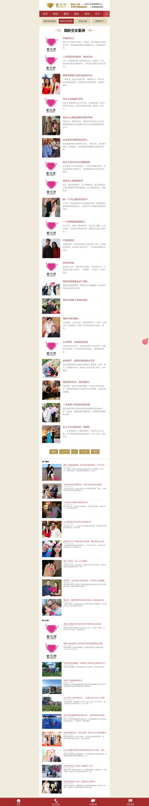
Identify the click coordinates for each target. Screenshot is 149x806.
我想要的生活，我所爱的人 (76, 382)
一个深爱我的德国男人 (74, 221)
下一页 (84, 452)
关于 (97, 14)
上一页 (64, 452)
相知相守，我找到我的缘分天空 (79, 360)
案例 (66, 14)
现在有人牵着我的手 (73, 180)
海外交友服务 (50, 21)
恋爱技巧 (99, 21)
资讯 (87, 14)
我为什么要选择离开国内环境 (77, 117)
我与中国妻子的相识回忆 (75, 300)
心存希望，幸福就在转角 (75, 342)
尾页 (95, 452)
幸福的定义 (68, 38)
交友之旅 (83, 21)
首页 (45, 14)
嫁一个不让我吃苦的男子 (75, 199)
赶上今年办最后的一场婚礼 (76, 427)
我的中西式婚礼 (71, 318)
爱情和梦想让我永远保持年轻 (77, 75)
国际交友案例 (66, 21)
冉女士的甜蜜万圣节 (73, 99)
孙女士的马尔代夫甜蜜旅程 (76, 162)
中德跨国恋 (68, 240)
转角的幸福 (68, 262)
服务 (76, 14)
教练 (55, 14)
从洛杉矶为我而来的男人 (75, 139)
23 (74, 452)
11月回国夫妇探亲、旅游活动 (77, 56)
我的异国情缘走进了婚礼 (75, 281)
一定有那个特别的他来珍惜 (76, 404)
